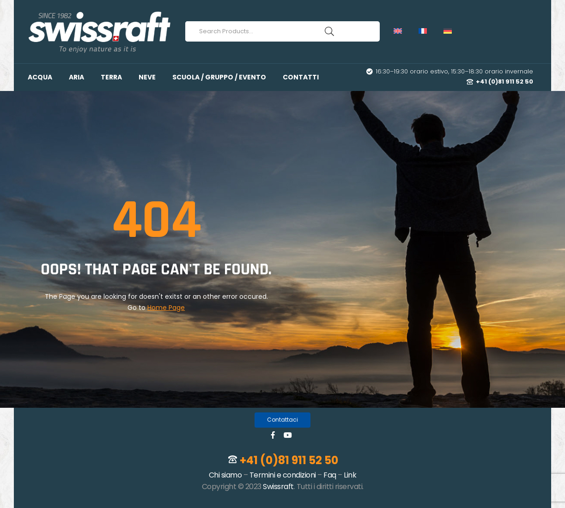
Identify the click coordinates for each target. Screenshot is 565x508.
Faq (329, 475)
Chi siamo (225, 475)
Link (350, 475)
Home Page (166, 307)
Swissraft (278, 486)
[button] (282, 420)
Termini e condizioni (282, 475)
